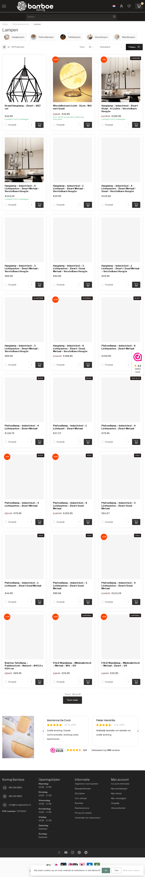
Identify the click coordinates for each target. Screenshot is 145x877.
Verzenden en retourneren (87, 817)
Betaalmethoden (83, 788)
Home (5, 24)
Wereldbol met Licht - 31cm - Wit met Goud (72, 107)
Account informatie (120, 783)
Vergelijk (12, 125)
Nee (117, 870)
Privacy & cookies (83, 812)
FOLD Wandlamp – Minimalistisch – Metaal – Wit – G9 (72, 664)
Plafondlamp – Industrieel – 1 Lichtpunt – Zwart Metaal (70, 427)
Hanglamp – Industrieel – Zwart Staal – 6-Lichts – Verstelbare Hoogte (119, 108)
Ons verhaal (81, 798)
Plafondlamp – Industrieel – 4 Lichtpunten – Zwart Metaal (22, 427)
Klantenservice (82, 808)
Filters (134, 47)
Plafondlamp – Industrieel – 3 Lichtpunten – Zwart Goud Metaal (118, 506)
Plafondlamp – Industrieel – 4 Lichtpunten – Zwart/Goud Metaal (118, 585)
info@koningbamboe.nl (20, 804)
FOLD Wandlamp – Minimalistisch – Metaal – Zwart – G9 (120, 664)
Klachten (79, 803)
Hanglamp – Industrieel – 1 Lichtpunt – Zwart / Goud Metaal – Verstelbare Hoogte (120, 268)
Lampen (37, 24)
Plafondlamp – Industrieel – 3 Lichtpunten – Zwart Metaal (22, 504)
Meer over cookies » (131, 870)
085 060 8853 (15, 787)
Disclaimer (80, 793)
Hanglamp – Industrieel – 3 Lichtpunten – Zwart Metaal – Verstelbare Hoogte (22, 268)
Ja (106, 870)
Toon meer (72, 700)
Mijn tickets (116, 793)
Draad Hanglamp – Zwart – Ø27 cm (23, 107)
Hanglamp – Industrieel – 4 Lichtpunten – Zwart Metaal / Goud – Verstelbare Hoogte (118, 188)
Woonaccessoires (20, 24)
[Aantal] (32, 125)
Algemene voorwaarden (86, 783)
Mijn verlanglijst (118, 798)
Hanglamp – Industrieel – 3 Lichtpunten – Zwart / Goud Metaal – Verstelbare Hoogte (70, 268)
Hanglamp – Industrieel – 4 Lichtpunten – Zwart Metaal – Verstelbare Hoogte (22, 188)
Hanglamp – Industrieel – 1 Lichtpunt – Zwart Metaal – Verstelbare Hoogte (69, 188)
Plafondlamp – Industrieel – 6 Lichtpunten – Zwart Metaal (118, 347)
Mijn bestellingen (119, 788)
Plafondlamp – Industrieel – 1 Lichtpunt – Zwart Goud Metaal (23, 584)
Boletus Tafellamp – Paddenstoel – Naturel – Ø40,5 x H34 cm (24, 666)
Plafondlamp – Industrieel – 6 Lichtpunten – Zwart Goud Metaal (70, 506)
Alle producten (118, 808)
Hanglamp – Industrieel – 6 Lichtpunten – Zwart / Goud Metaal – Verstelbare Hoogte (70, 348)
